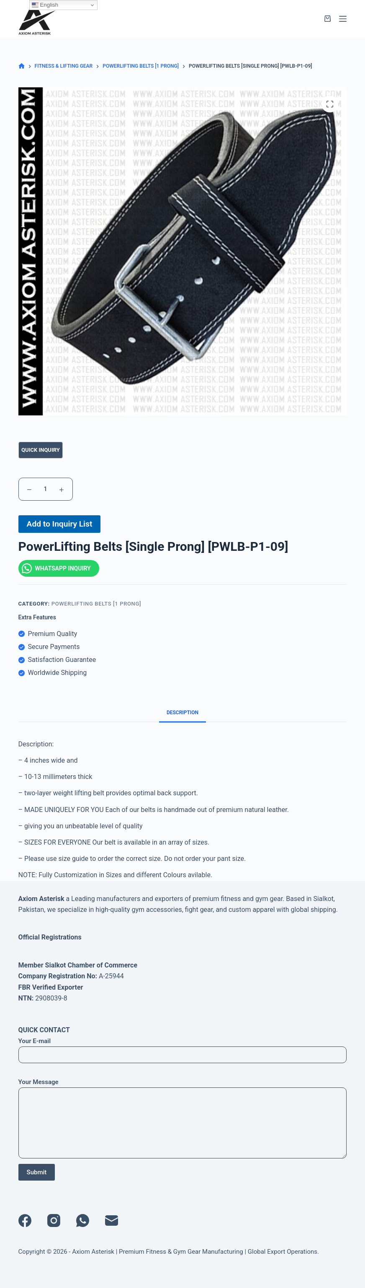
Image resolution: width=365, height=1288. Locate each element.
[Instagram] (53, 1220)
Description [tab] (182, 712)
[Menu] (343, 19)
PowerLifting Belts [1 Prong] (96, 604)
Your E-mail (182, 1048)
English (45, 5)
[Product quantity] (45, 489)
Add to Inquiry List (60, 524)
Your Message (182, 1118)
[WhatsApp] (82, 1220)
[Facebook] (24, 1220)
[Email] (111, 1220)
